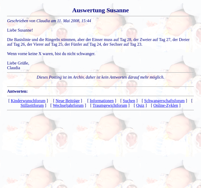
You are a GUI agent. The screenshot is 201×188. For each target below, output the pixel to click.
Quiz (140, 105)
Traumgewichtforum (110, 105)
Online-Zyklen (165, 105)
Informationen (102, 100)
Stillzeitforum (32, 105)
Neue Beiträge (67, 100)
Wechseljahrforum (68, 105)
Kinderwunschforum (28, 100)
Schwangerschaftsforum (164, 100)
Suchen (129, 100)
